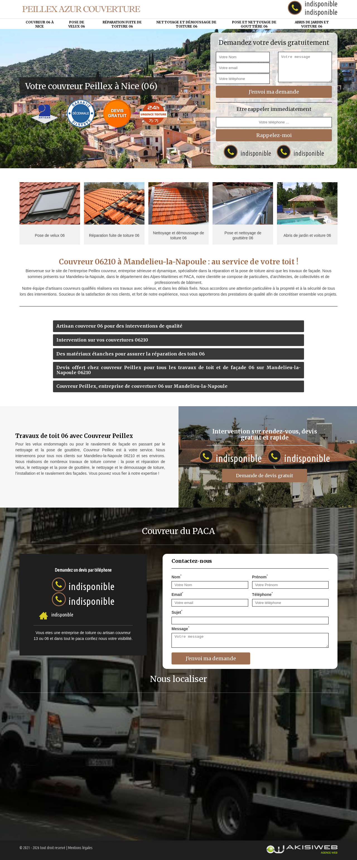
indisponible (321, 12)
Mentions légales (80, 848)
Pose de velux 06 (76, 24)
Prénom (260, 576)
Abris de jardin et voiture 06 (312, 24)
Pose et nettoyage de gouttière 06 (254, 24)
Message (180, 628)
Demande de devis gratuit (264, 475)
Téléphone (262, 594)
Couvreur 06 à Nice (40, 24)
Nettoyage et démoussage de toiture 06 (186, 24)
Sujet (177, 612)
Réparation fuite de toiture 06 (122, 24)
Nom (177, 576)
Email (177, 594)
